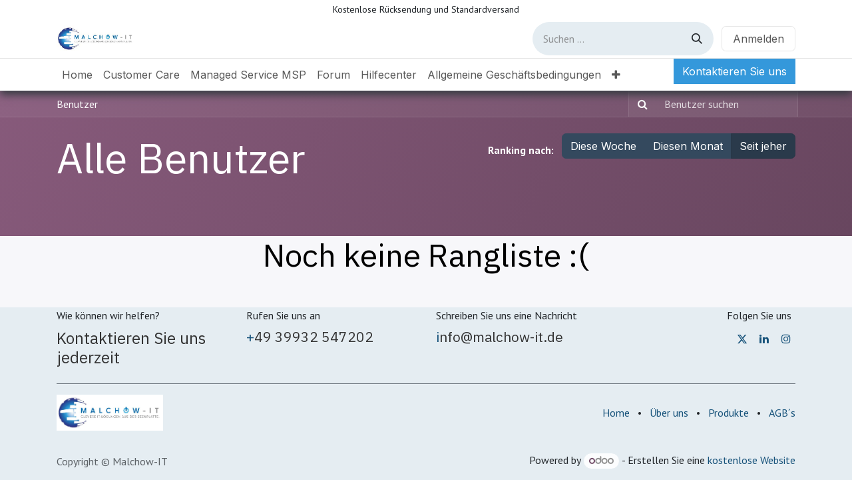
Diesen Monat (688, 146)
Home (616, 412)
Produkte (728, 412)
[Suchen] (697, 38)
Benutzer (77, 104)
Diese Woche (603, 146)
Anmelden (758, 38)
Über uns (669, 412)
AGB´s (782, 412)
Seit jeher (763, 146)
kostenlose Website (751, 460)
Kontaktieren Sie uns (734, 71)
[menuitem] (77, 74)
